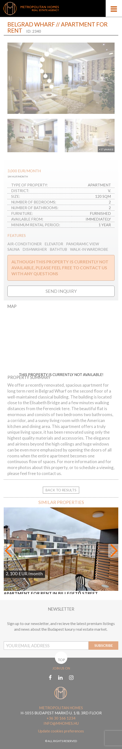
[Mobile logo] (61, 8)
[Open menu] (114, 8)
